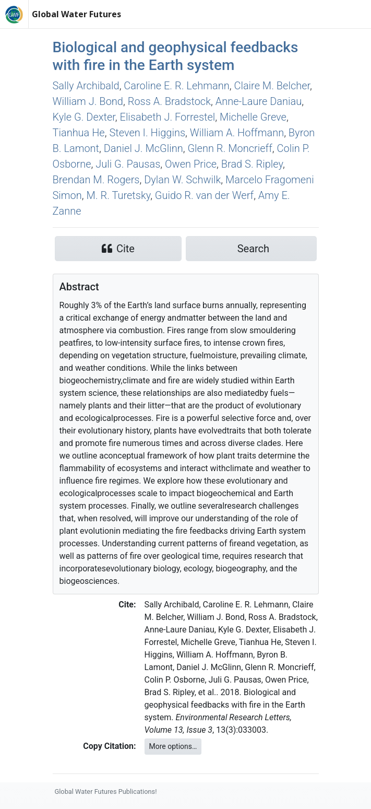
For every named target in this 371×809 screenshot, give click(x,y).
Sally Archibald (86, 85)
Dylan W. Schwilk (182, 179)
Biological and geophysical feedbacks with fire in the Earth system (175, 56)
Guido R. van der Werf (204, 195)
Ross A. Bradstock (169, 101)
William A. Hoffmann (237, 132)
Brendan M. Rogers (96, 179)
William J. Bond (88, 101)
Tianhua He (79, 132)
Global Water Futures (76, 14)
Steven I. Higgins (147, 132)
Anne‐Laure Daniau (259, 101)
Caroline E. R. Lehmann (176, 85)
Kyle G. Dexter (84, 117)
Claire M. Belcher (272, 85)
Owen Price (191, 164)
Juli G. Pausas (127, 164)
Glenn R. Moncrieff (229, 148)
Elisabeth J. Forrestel (168, 117)
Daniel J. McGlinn (143, 148)
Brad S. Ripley (252, 164)
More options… (173, 746)
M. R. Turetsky (119, 195)
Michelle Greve (253, 117)
